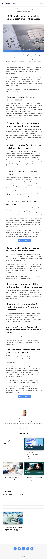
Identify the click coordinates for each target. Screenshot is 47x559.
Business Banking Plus (16, 9)
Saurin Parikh (23, 419)
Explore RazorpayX (24, 240)
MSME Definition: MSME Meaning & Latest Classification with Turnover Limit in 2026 (12, 529)
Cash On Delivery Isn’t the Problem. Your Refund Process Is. (33, 454)
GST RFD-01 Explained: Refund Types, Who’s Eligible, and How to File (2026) (18, 503)
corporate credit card (13, 55)
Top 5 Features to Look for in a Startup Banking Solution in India (12, 478)
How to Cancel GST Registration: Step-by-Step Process (14, 494)
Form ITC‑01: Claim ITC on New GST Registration (13, 497)
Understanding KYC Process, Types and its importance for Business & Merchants (34, 478)
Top (23, 556)
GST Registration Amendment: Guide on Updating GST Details (15, 500)
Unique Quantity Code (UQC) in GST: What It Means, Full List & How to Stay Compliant (20, 507)
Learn (6, 9)
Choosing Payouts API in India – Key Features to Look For (12, 441)
